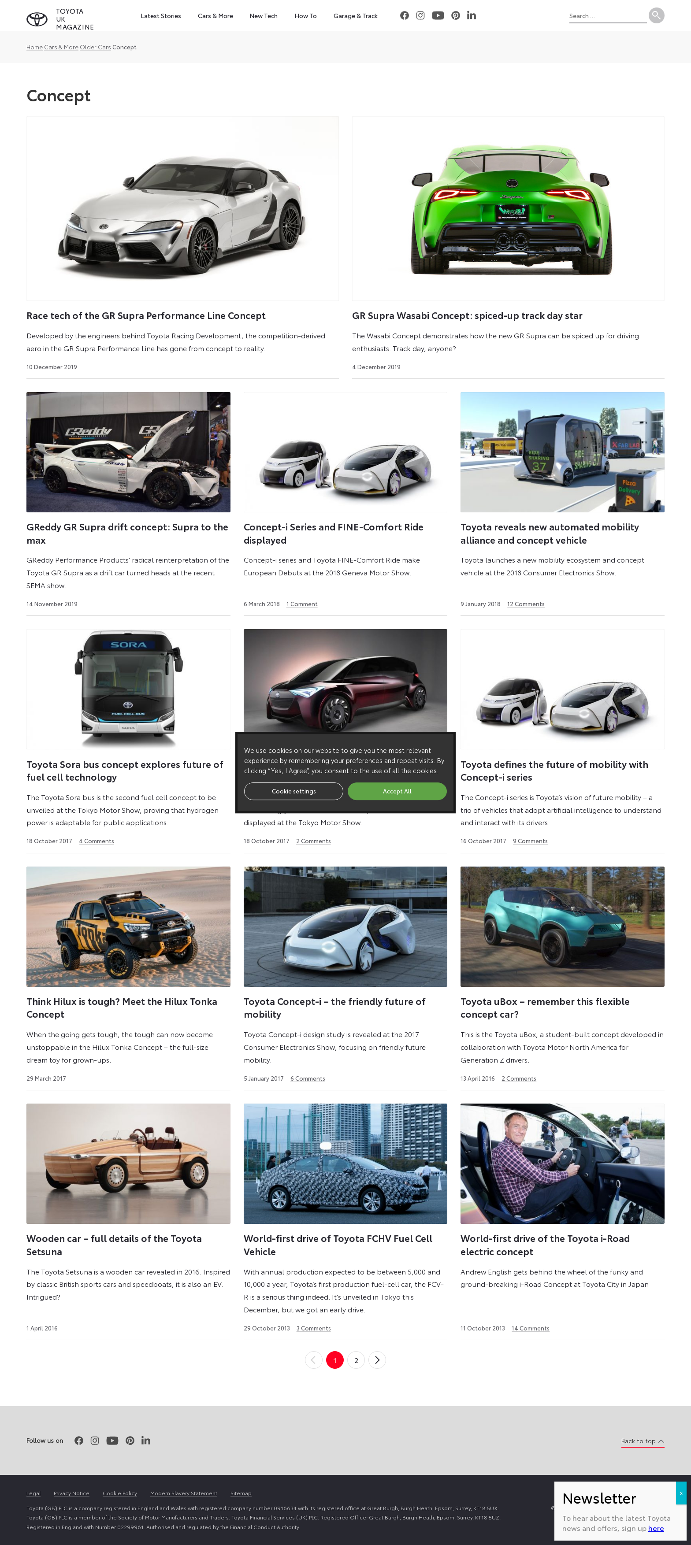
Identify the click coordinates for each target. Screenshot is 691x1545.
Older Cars (95, 47)
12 (526, 604)
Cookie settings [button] (294, 791)
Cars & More (61, 47)
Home (34, 47)
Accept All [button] (397, 791)
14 (531, 1328)
